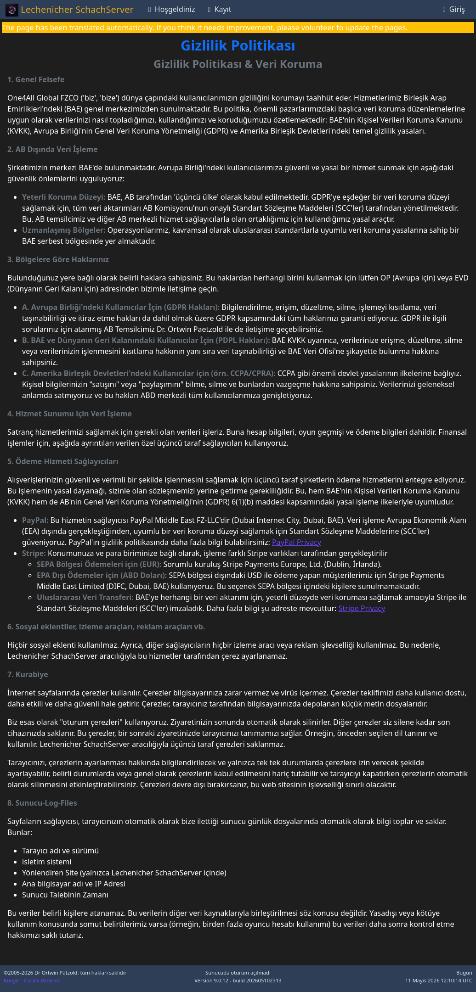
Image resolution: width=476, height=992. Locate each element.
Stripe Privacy (362, 608)
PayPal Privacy (296, 542)
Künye (12, 980)
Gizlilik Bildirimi (42, 980)
